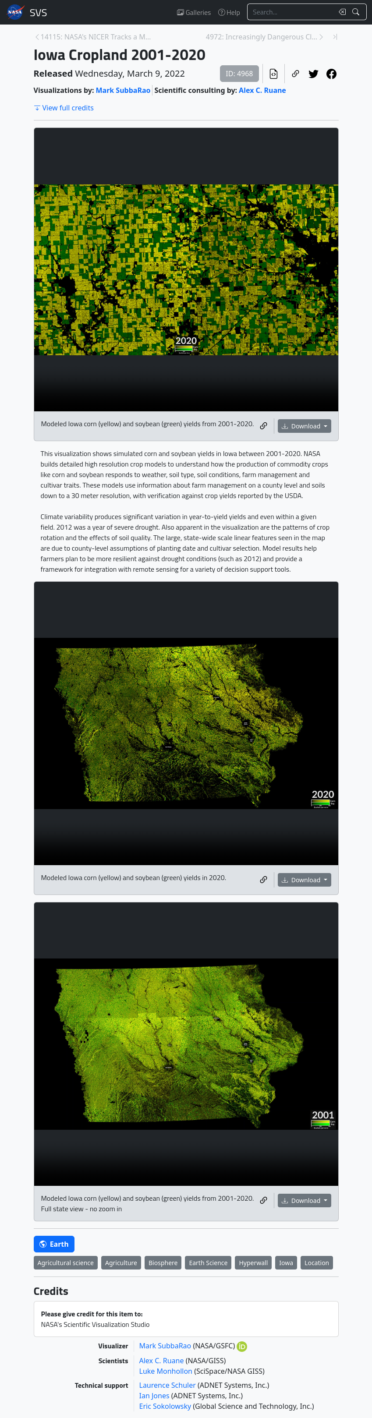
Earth (54, 1244)
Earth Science (208, 1263)
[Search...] (290, 12)
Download (302, 426)
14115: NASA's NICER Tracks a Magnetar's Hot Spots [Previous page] (96, 37)
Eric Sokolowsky (166, 1406)
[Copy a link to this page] (295, 73)
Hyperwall (253, 1263)
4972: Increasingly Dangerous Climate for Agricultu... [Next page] (262, 37)
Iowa (286, 1263)
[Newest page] (335, 37)
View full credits (64, 108)
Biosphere (163, 1263)
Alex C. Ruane (262, 90)
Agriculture (121, 1263)
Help (229, 12)
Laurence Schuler (168, 1385)
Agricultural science (66, 1263)
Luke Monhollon (167, 1371)
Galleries (194, 12)
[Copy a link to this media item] (263, 425)
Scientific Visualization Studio (38, 12)
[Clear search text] (340, 12)
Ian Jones (155, 1395)
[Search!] (357, 12)
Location (317, 1263)
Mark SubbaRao (123, 90)
